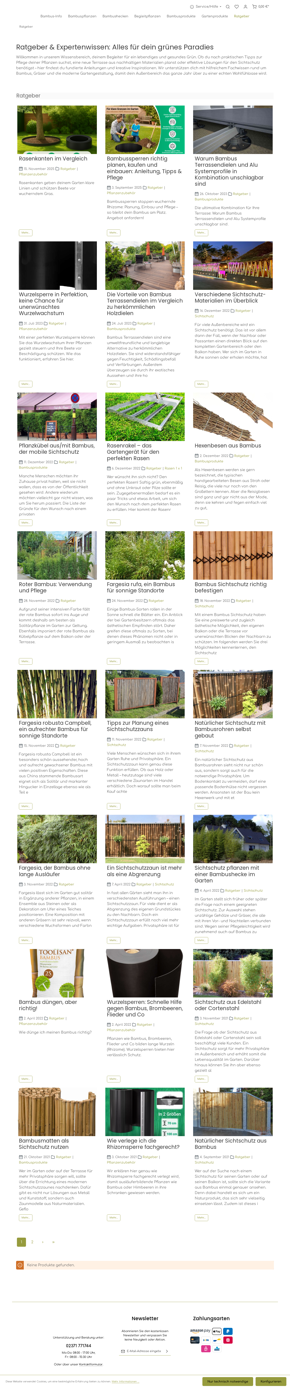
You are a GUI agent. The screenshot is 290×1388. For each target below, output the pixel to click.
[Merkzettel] (237, 8)
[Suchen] (228, 8)
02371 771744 (78, 1346)
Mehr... (26, 233)
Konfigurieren (272, 1382)
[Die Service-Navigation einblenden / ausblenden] (205, 8)
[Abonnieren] (167, 1351)
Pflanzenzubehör (33, 175)
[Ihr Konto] (245, 8)
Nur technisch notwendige (230, 1382)
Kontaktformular (91, 1364)
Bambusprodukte (209, 200)
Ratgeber (68, 170)
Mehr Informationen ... (125, 1382)
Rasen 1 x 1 (173, 469)
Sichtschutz (204, 317)
